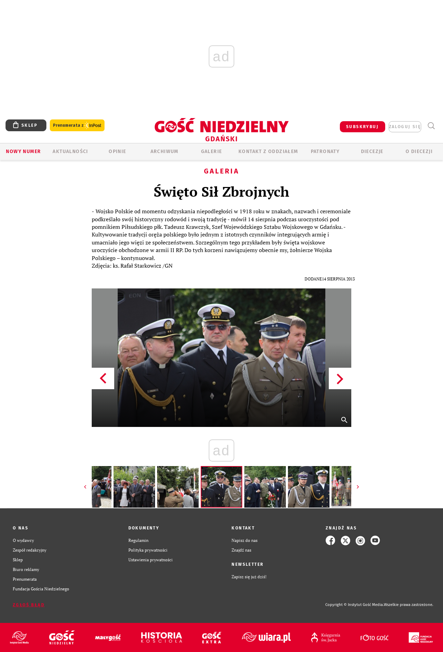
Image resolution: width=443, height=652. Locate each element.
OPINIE (117, 151)
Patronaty (325, 151)
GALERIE (211, 151)
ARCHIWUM (165, 151)
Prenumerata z (77, 125)
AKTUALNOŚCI (70, 151)
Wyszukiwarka (431, 125)
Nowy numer (23, 151)
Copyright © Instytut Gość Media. (354, 604)
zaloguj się (405, 126)
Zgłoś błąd (29, 604)
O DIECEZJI (419, 151)
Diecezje (372, 151)
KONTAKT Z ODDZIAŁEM (268, 151)
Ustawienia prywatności (150, 559)
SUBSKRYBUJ (362, 126)
